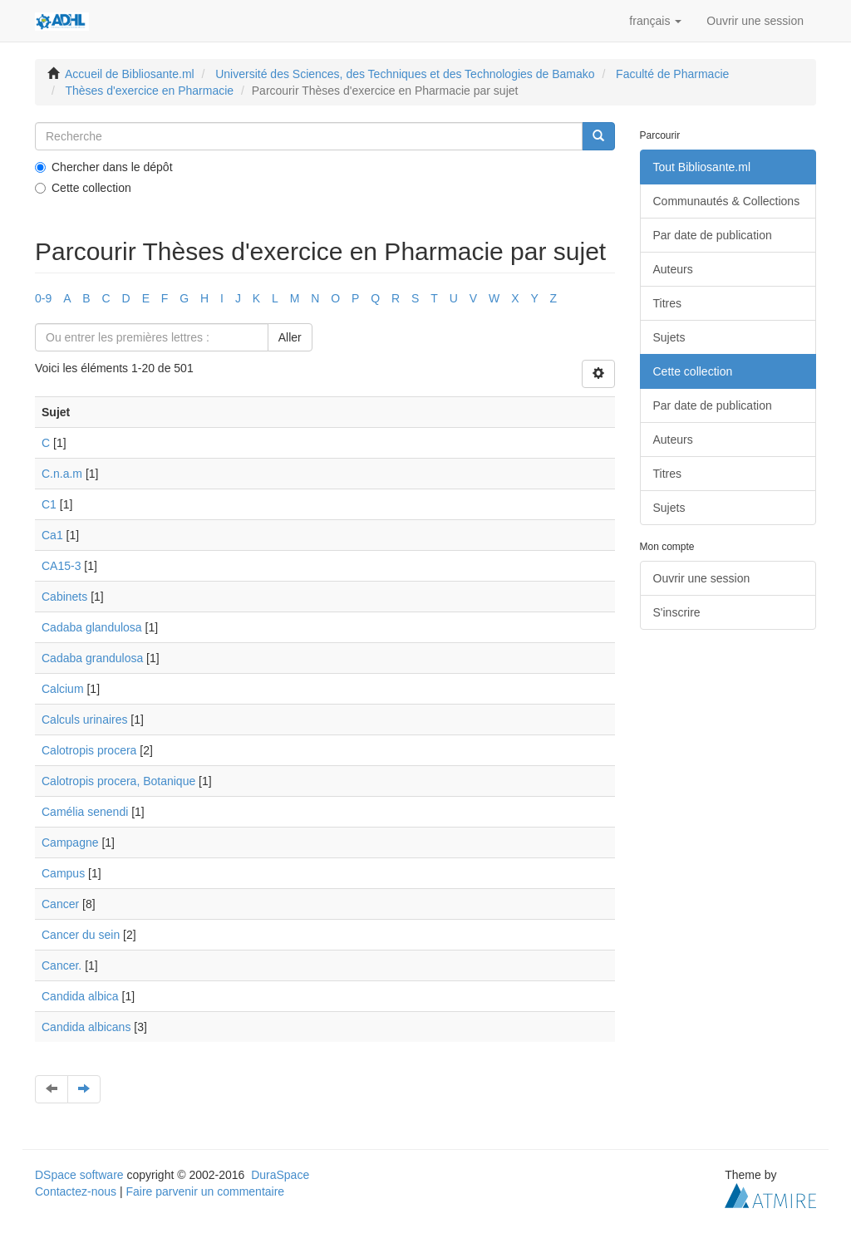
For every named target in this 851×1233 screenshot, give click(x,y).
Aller (290, 337)
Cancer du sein (81, 934)
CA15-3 (61, 565)
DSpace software (79, 1174)
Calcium (63, 688)
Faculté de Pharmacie (672, 74)
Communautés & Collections (726, 201)
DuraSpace (280, 1174)
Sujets (669, 337)
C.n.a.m (62, 473)
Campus (63, 873)
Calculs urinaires (84, 719)
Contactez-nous (75, 1191)
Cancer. (61, 965)
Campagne (70, 842)
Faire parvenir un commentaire (204, 1191)
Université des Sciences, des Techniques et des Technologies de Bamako (404, 74)
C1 (49, 504)
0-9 (43, 298)
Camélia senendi (85, 811)
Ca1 (52, 535)
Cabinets (64, 596)
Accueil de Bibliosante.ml (129, 74)
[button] (655, 21)
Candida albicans (86, 1027)
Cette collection (83, 187)
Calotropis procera (89, 750)
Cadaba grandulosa (92, 658)
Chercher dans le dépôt (104, 167)
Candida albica (80, 996)
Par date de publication (712, 235)
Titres (667, 303)
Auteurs (673, 269)
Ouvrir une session (701, 578)
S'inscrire (677, 612)
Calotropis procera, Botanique (118, 781)
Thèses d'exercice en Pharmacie (149, 90)
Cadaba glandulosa (92, 627)
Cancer (60, 904)
